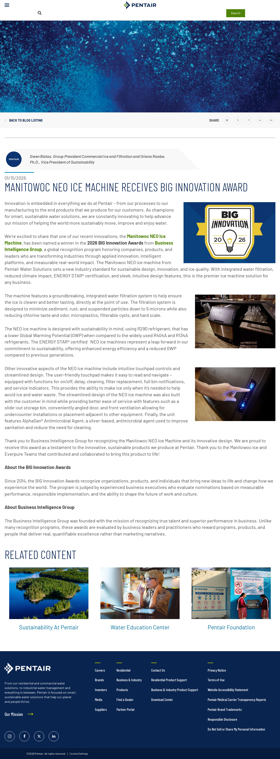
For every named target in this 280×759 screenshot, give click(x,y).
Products (122, 689)
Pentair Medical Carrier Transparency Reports (237, 699)
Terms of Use (216, 680)
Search (235, 13)
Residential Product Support (169, 680)
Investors (101, 689)
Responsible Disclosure (222, 719)
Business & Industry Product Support (174, 689)
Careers (100, 670)
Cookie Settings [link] (78, 753)
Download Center (162, 699)
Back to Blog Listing (26, 120)
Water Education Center (140, 627)
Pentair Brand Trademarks (225, 709)
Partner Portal (125, 709)
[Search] (39, 13)
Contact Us (158, 670)
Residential (123, 670)
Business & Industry (129, 680)
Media (98, 699)
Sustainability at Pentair (49, 627)
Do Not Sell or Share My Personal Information (236, 729)
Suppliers (101, 709)
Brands (99, 680)
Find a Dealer (124, 699)
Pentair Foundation (231, 627)
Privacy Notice (217, 670)
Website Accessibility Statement (228, 689)
